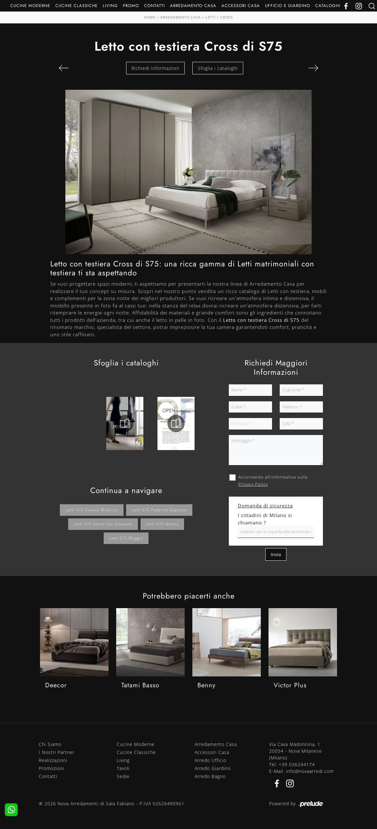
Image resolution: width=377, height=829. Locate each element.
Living (110, 6)
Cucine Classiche (76, 6)
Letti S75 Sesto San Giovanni (103, 524)
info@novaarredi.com (310, 771)
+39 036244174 (297, 764)
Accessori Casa (240, 6)
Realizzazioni (53, 760)
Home (150, 17)
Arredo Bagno (210, 776)
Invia (276, 554)
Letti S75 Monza (162, 524)
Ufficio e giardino (287, 6)
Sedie (123, 776)
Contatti (154, 6)
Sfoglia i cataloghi (218, 68)
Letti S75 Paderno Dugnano (159, 510)
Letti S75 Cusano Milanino (91, 510)
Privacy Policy (253, 484)
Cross (227, 17)
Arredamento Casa (193, 6)
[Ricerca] (372, 6)
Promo (131, 6)
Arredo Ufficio (210, 760)
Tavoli (123, 768)
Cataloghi (327, 6)
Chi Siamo (50, 744)
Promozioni (51, 768)
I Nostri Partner (57, 752)
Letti (210, 17)
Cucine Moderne (30, 6)
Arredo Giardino (213, 768)
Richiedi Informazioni (155, 68)
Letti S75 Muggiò (126, 538)
